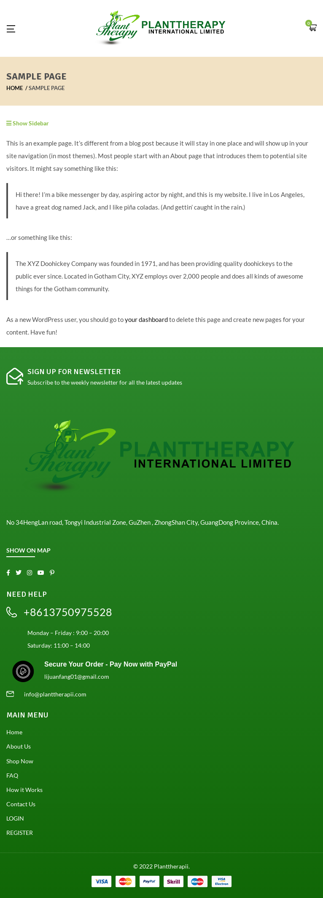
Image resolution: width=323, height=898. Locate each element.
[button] (312, 28)
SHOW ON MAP (28, 550)
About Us (18, 746)
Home (14, 88)
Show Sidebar (27, 123)
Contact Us (20, 804)
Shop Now (19, 761)
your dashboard (146, 319)
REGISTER (19, 832)
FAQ (12, 775)
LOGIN (15, 818)
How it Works (24, 789)
